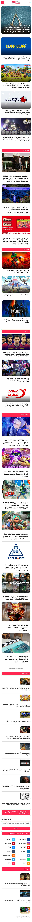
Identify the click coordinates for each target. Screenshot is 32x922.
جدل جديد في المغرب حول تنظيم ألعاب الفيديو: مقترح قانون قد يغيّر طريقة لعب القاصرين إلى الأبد (17, 380)
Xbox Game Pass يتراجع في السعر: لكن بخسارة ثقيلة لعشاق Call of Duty (15, 597)
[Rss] (23, 863)
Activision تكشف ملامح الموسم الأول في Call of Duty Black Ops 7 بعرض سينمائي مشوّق (16, 320)
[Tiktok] (9, 863)
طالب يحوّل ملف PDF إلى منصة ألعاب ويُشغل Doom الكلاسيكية (18, 271)
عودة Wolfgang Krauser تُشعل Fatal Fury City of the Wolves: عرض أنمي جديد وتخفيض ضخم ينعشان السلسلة (16, 139)
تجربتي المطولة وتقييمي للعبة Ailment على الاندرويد (17, 901)
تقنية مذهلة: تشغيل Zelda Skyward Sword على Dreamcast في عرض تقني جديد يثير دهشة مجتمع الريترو (15, 505)
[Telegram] (9, 859)
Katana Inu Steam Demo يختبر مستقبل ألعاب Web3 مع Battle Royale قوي (17, 628)
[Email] (9, 847)
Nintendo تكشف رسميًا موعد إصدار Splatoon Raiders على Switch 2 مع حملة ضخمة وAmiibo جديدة (15, 536)
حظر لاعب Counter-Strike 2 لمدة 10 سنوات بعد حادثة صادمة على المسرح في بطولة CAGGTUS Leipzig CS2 (15, 179)
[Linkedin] (23, 851)
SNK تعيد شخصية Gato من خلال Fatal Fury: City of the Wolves (16, 689)
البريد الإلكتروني (6, 819)
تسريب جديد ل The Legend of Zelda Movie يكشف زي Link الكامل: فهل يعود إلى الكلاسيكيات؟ (16, 659)
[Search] (2, 2)
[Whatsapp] (23, 859)
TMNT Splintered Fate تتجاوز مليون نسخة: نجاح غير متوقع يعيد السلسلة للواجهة (16, 474)
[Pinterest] (9, 843)
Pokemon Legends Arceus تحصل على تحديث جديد (16, 296)
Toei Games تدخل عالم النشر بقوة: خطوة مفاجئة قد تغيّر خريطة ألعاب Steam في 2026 (16, 568)
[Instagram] (23, 843)
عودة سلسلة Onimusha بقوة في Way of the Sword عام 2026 (16, 787)
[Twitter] (9, 839)
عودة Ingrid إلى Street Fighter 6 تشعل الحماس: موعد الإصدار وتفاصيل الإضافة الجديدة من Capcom (15, 443)
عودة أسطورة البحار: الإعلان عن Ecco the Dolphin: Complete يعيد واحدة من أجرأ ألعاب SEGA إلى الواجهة (15, 210)
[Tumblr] (9, 851)
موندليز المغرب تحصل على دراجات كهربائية (18, 721)
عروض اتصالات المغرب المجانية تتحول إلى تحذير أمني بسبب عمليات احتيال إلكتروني (17, 405)
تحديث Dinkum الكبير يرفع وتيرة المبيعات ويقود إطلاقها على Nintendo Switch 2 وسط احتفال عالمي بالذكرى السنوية (16, 85)
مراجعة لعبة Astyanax (23, 917)
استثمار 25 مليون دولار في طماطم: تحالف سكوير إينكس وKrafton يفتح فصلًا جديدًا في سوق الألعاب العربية (17, 112)
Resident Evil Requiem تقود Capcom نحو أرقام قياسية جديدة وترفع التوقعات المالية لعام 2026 (16, 59)
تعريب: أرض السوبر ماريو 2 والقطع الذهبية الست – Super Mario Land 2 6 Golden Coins (16, 804)
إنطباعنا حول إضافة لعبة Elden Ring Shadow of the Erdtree (16, 884)
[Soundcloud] (9, 855)
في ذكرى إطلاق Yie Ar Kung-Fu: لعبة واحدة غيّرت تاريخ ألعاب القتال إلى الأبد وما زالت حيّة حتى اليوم (15, 241)
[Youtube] (23, 847)
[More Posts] (16, 668)
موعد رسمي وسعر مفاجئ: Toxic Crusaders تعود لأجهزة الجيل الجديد (16, 706)
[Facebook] (23, 839)
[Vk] (23, 855)
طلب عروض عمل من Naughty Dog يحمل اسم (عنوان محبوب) (16, 771)
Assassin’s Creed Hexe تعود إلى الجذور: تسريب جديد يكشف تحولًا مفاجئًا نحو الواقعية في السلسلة (17, 29)
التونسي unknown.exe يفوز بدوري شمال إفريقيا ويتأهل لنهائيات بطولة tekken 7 (17, 737)
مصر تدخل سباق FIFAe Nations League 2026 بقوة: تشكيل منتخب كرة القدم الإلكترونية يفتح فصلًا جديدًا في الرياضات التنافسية (16, 354)
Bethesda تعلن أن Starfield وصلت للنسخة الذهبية (17, 754)
